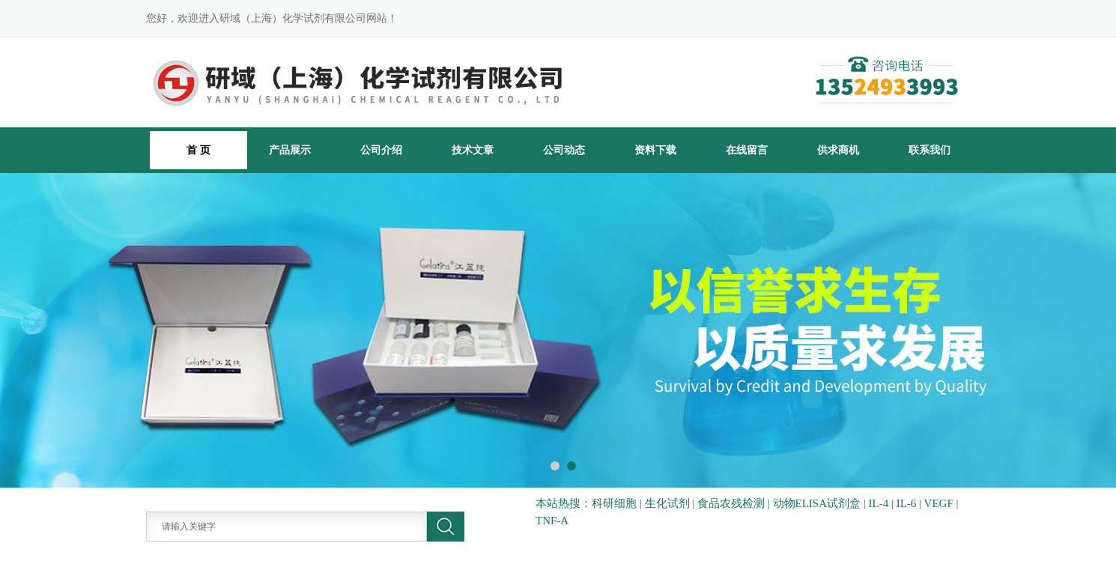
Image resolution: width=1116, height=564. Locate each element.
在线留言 (747, 150)
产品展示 (290, 150)
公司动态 (564, 150)
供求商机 (838, 150)
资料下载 (655, 150)
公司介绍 (381, 150)
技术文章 (473, 150)
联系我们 (929, 150)
